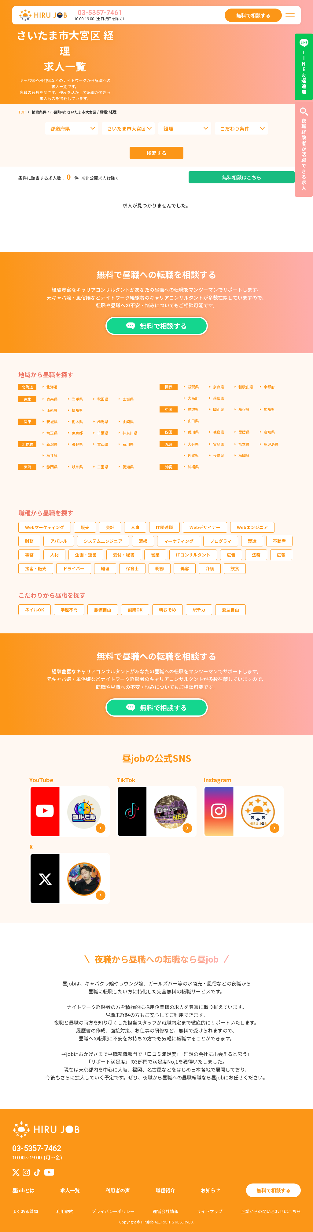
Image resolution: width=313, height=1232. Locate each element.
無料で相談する (273, 1190)
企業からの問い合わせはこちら (271, 1211)
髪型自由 (230, 610)
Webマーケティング (44, 527)
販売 (85, 527)
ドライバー (73, 568)
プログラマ (220, 541)
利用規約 (64, 1211)
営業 (155, 555)
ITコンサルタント (193, 555)
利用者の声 (117, 1190)
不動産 (279, 541)
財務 (29, 541)
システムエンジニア (103, 541)
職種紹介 (165, 1190)
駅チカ (199, 610)
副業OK (135, 610)
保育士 (132, 568)
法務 (256, 555)
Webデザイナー (205, 527)
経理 (105, 568)
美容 (184, 568)
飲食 (234, 568)
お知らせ (210, 1190)
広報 (281, 555)
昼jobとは (23, 1190)
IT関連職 (164, 527)
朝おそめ (167, 610)
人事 (135, 527)
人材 (54, 555)
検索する (156, 153)
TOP (22, 111)
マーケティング (178, 541)
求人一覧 (70, 1190)
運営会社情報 (166, 1211)
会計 (110, 527)
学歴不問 (69, 610)
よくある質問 (25, 1211)
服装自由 (102, 610)
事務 (29, 555)
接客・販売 (35, 568)
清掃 (143, 541)
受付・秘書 (123, 555)
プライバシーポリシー (113, 1211)
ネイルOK (34, 610)
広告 (231, 555)
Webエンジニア (252, 527)
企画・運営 (86, 555)
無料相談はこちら (241, 177)
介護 (209, 568)
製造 (252, 541)
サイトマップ (210, 1211)
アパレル (58, 541)
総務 (159, 568)
